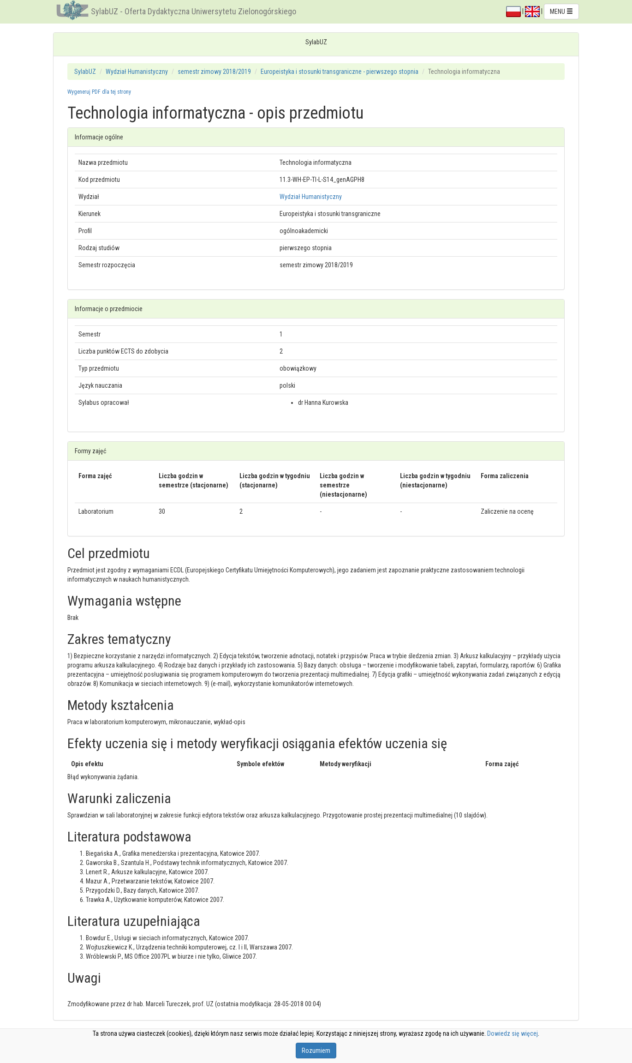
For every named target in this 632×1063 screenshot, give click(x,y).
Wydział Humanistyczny (137, 71)
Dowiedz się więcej (512, 1033)
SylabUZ (85, 71)
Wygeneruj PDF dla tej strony (99, 92)
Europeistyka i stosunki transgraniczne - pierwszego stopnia (339, 71)
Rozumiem (316, 1050)
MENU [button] (561, 11)
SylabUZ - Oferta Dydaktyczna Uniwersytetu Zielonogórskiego (193, 11)
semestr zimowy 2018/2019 (214, 71)
